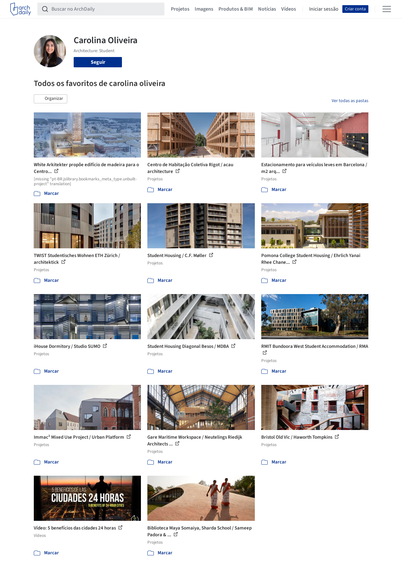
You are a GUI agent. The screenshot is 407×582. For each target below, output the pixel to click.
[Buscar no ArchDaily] (106, 9)
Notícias (267, 9)
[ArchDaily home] (20, 9)
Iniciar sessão (323, 9)
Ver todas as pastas (350, 101)
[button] (50, 98)
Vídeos (288, 9)
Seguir (98, 62)
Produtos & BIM (235, 9)
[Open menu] (387, 9)
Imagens (204, 9)
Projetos (180, 9)
